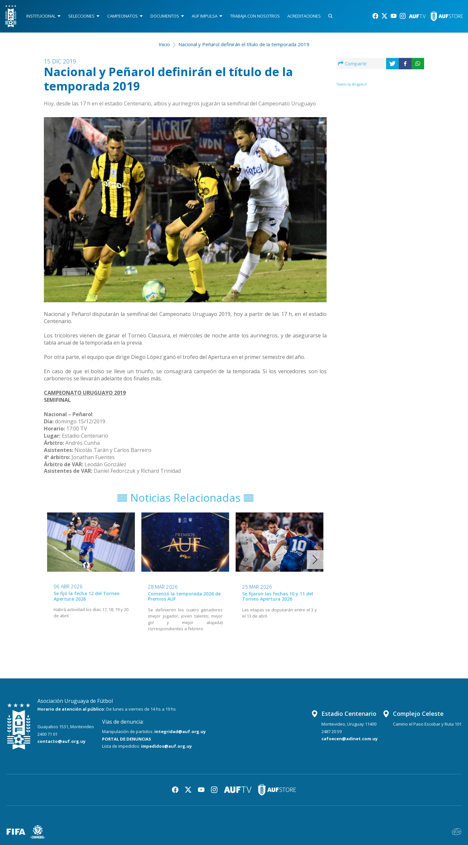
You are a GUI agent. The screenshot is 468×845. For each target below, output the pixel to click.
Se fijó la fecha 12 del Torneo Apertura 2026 (87, 596)
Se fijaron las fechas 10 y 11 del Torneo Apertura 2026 (277, 596)
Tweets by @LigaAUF (351, 84)
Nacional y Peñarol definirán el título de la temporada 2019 (243, 44)
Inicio (164, 44)
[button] (315, 559)
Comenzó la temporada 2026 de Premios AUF (184, 596)
